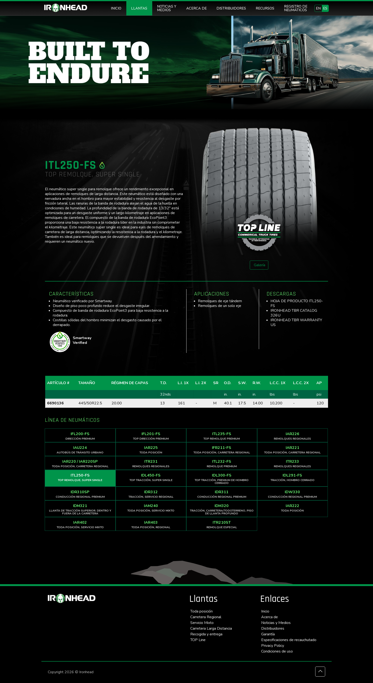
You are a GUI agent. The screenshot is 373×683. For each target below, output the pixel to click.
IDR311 (221, 494)
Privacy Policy (272, 645)
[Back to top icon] (320, 672)
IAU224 (80, 449)
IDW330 (292, 494)
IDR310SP (80, 494)
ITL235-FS (221, 436)
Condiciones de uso (277, 651)
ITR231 (151, 463)
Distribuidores (272, 628)
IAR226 (292, 436)
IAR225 (151, 449)
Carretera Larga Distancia (211, 628)
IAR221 (292, 449)
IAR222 (292, 507)
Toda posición (201, 611)
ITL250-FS (80, 477)
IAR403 (151, 524)
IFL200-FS (80, 436)
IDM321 (80, 509)
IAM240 (151, 507)
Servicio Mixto (202, 622)
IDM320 (221, 509)
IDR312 (151, 494)
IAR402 (80, 524)
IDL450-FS (151, 477)
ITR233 (292, 463)
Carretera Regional (205, 617)
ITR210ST (221, 524)
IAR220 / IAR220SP (80, 463)
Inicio (265, 611)
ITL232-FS (221, 463)
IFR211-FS (221, 449)
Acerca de (269, 617)
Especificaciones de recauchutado (288, 640)
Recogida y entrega (206, 634)
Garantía (268, 634)
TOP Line (198, 640)
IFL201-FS (151, 436)
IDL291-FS (292, 477)
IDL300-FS (221, 479)
